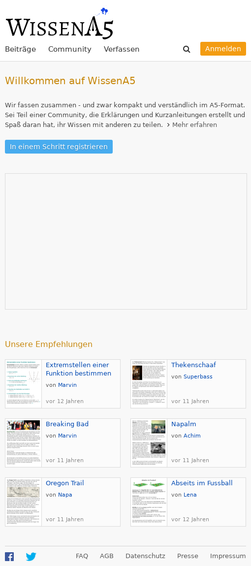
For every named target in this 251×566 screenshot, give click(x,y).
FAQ (82, 556)
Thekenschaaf (193, 365)
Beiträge (20, 49)
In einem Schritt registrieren (59, 147)
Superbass (198, 377)
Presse (187, 556)
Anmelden (223, 49)
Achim (192, 436)
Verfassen (122, 49)
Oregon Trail (65, 483)
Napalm (183, 424)
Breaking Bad (67, 424)
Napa (65, 495)
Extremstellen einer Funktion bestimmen (78, 369)
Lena (190, 495)
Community (70, 49)
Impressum (228, 556)
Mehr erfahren (194, 124)
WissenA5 (59, 22)
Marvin (67, 385)
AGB (107, 556)
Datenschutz (145, 556)
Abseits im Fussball (202, 483)
